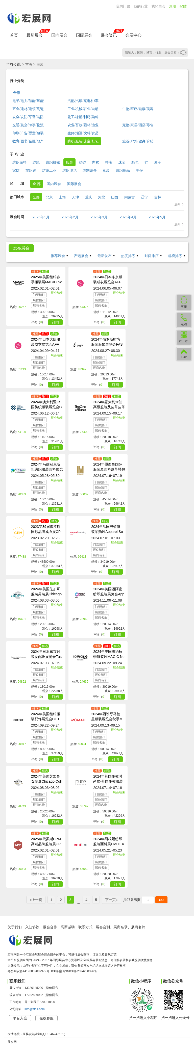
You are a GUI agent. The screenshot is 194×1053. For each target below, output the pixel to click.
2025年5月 (157, 217)
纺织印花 (69, 170)
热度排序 (128, 256)
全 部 (37, 184)
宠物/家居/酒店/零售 (138, 125)
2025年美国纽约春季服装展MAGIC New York (46, 282)
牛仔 (139, 170)
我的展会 (158, 6)
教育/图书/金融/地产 (28, 141)
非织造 (31, 170)
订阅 (55, 322)
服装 (39, 64)
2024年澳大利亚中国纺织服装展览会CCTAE (46, 407)
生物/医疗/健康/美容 (138, 109)
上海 (62, 197)
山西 (114, 197)
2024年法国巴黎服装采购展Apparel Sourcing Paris (107, 532)
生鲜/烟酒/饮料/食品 (83, 133)
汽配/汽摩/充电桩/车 (83, 101)
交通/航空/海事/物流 (28, 125)
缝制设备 (90, 170)
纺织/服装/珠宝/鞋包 (83, 141)
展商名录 (39, 305)
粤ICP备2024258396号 (81, 971)
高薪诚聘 (68, 927)
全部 (16, 93)
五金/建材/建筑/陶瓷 (28, 109)
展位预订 (39, 300)
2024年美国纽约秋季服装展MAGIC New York (109, 657)
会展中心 (133, 35)
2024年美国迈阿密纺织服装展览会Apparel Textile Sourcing (109, 594)
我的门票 (123, 6)
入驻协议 (32, 927)
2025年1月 (41, 217)
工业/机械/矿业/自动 (83, 109)
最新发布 (105, 256)
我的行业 (141, 6)
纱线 (36, 162)
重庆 (88, 197)
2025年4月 (128, 217)
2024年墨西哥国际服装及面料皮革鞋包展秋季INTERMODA (109, 469)
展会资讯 (109, 35)
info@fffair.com (35, 1009)
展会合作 (50, 927)
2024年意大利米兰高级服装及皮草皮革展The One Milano (109, 407)
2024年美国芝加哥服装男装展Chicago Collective (46, 594)
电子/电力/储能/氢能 (28, 101)
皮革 (157, 162)
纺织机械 (53, 162)
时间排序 (151, 256)
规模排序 (175, 256)
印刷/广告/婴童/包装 (28, 133)
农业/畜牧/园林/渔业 (83, 125)
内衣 (95, 162)
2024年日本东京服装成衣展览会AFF (107, 279)
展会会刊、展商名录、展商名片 (120, 927)
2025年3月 (99, 217)
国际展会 (84, 35)
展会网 (12, 1042)
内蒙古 (129, 197)
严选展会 (81, 256)
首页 (14, 35)
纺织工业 (49, 170)
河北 (101, 197)
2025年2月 (70, 217)
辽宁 (144, 197)
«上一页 (36, 900)
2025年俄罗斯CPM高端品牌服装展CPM (46, 844)
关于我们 (15, 927)
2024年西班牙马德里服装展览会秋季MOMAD (107, 719)
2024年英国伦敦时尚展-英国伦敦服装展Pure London (108, 781)
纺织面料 (19, 162)
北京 (49, 197)
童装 (106, 170)
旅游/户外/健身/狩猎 (138, 141)
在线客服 (46, 1018)
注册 (172, 6)
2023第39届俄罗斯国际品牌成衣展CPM (46, 532)
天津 (75, 197)
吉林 (157, 197)
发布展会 (21, 248)
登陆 (183, 6)
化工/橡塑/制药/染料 (83, 117)
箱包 (134, 162)
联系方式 (85, 927)
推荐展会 (58, 256)
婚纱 (82, 162)
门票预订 (39, 295)
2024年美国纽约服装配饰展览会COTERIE (46, 719)
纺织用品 (123, 170)
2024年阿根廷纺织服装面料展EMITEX (108, 841)
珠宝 (121, 162)
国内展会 (59, 35)
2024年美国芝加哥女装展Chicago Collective (46, 781)
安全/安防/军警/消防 (28, 117)
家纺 (15, 170)
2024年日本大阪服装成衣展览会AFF (45, 341)
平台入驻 (20, 1018)
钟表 (108, 162)
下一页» (111, 900)
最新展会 (35, 35)
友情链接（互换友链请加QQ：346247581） (37, 1034)
